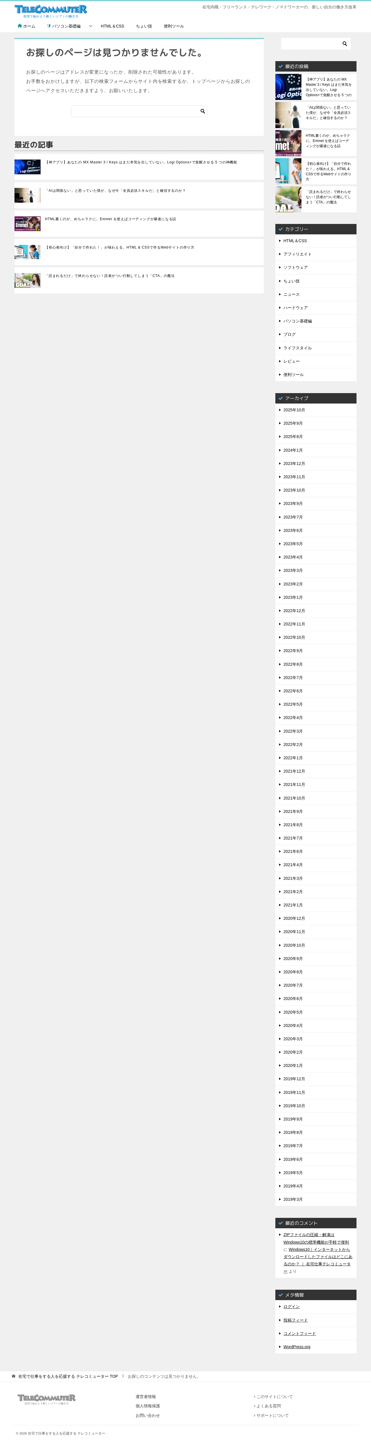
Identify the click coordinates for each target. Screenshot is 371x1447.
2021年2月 (293, 891)
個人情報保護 (148, 1406)
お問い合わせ (148, 1415)
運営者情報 (146, 1396)
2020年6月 (293, 998)
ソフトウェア (295, 267)
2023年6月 (293, 530)
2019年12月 (294, 1078)
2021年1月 (293, 905)
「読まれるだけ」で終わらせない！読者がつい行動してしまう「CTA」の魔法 (110, 276)
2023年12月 (294, 463)
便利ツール (174, 26)
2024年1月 (293, 450)
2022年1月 (293, 758)
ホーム (26, 26)
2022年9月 (293, 650)
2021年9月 (293, 811)
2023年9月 (293, 503)
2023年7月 (293, 517)
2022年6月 (293, 691)
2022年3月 (293, 731)
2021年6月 (293, 851)
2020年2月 (293, 1052)
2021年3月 (293, 878)
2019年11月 (294, 1092)
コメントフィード (299, 1333)
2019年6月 (293, 1159)
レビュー (291, 361)
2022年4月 (293, 717)
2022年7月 (293, 677)
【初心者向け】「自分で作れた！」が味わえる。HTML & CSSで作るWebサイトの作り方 (119, 247)
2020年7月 (293, 985)
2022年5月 (293, 704)
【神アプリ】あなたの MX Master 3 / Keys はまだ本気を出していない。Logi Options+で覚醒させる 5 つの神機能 (141, 162)
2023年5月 (293, 543)
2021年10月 (294, 798)
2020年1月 (293, 1065)
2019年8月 (293, 1132)
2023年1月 (293, 597)
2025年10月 (294, 410)
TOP (68, 1376)
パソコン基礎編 (64, 26)
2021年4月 (293, 864)
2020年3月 (293, 1039)
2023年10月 (294, 490)
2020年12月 (294, 918)
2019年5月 (293, 1172)
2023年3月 (293, 570)
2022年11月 (294, 624)
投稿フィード (295, 1320)
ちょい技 (144, 26)
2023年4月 (293, 557)
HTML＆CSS (112, 26)
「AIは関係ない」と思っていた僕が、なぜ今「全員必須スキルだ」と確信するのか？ (115, 191)
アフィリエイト (297, 254)
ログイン (291, 1306)
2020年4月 (293, 1025)
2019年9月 (293, 1119)
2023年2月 (293, 584)
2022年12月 (294, 610)
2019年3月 (293, 1199)
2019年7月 (293, 1145)
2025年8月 (293, 436)
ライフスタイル (297, 348)
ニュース (291, 294)
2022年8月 (293, 664)
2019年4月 (293, 1186)
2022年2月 (293, 744)
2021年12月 (294, 771)
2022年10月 (294, 637)
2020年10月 (294, 945)
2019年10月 (294, 1105)
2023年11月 (294, 477)
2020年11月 (294, 931)
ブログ (289, 334)
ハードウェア (295, 307)
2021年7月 (293, 838)
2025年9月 (293, 423)
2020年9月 (293, 958)
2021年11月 (294, 784)
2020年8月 (293, 972)
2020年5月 (293, 1012)
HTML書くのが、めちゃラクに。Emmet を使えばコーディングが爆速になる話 (110, 219)
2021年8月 (293, 824)
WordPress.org (296, 1346)
